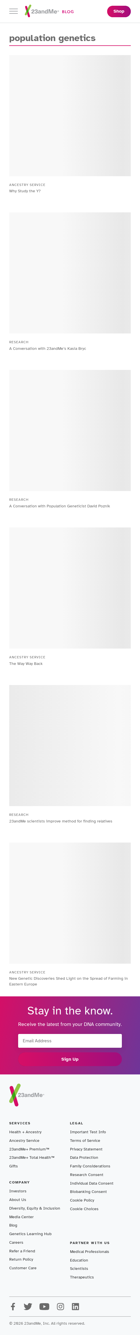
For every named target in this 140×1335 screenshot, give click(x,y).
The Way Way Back (26, 663)
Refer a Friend (22, 1251)
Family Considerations (90, 1166)
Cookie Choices (84, 1208)
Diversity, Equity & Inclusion (34, 1208)
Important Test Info (88, 1132)
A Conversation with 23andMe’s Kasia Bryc (47, 348)
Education (79, 1260)
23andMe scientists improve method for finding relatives (60, 821)
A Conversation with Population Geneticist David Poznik (59, 506)
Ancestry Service (24, 1140)
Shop (118, 11)
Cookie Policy (82, 1200)
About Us (17, 1199)
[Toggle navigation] (13, 11)
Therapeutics (82, 1277)
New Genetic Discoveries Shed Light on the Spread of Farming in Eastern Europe (68, 981)
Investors (18, 1191)
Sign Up (70, 1059)
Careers (16, 1242)
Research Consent (86, 1174)
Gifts (13, 1166)
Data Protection (84, 1157)
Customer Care (23, 1268)
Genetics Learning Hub (30, 1233)
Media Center (21, 1216)
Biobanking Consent (88, 1191)
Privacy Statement (86, 1149)
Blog (13, 1225)
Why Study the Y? (25, 191)
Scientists (79, 1268)
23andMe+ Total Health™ (31, 1157)
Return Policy (21, 1259)
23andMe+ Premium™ (29, 1149)
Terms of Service (85, 1140)
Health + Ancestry (25, 1132)
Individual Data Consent (91, 1183)
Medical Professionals (89, 1251)
